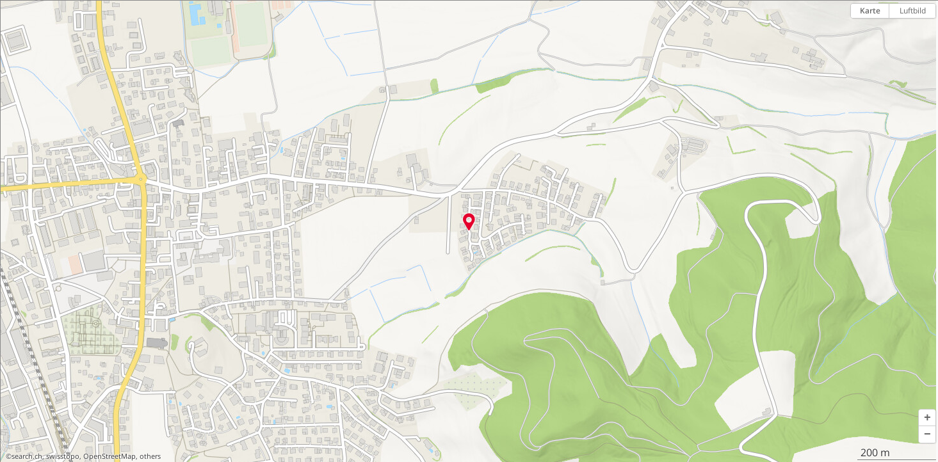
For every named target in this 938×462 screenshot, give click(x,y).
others (150, 456)
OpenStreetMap (109, 456)
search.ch (27, 456)
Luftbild (913, 10)
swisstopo (62, 456)
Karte (870, 10)
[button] (927, 418)
